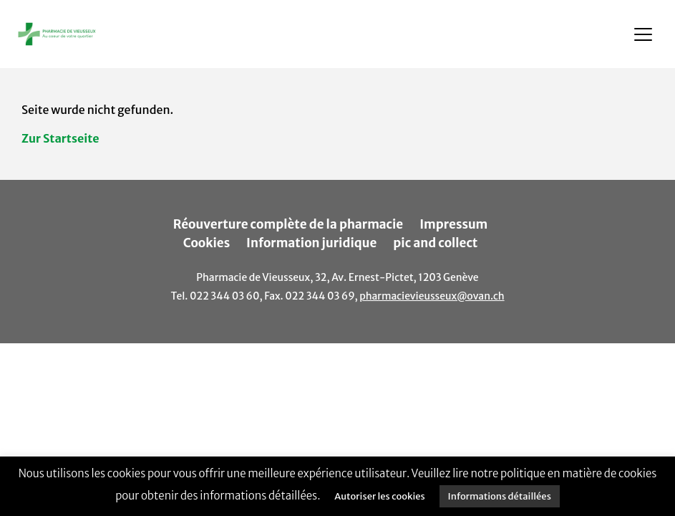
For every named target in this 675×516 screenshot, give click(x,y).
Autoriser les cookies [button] (379, 496)
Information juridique (311, 243)
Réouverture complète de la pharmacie (288, 224)
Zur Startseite (60, 138)
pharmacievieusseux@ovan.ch (431, 296)
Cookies (206, 243)
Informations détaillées (499, 496)
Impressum (453, 224)
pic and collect (435, 243)
